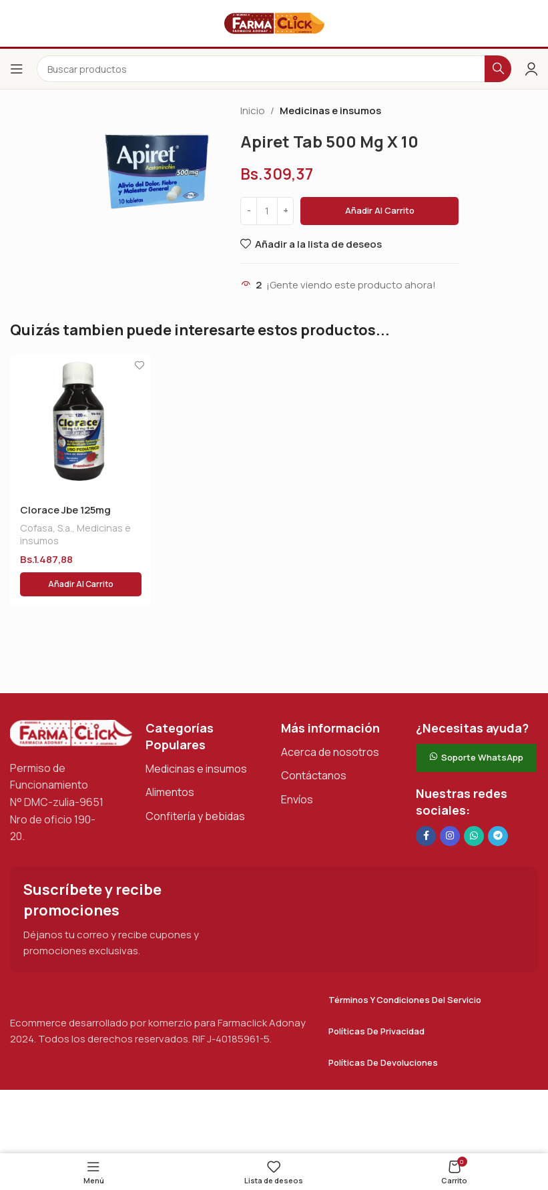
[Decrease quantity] (248, 211)
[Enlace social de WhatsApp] (474, 836)
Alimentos (170, 792)
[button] (81, 584)
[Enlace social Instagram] (450, 836)
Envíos (297, 799)
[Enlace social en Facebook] (426, 836)
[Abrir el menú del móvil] (16, 68)
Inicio (252, 111)
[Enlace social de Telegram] (498, 836)
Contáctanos (313, 775)
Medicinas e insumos (330, 111)
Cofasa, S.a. (46, 528)
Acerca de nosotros (330, 752)
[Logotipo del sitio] (274, 22)
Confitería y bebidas (195, 816)
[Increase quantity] (285, 211)
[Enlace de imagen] (71, 732)
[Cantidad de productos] (267, 211)
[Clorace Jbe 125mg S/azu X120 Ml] (81, 424)
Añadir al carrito (380, 210)
